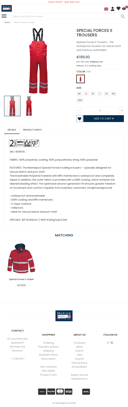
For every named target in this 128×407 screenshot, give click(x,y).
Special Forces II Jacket (21, 279)
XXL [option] (113, 93)
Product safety (32, 129)
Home (7, 22)
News (79, 346)
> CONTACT (18, 358)
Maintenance (79, 378)
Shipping (48, 350)
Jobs (79, 354)
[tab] (12, 130)
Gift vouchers (48, 366)
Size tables (48, 370)
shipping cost (96, 61)
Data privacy (79, 362)
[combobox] (65, 16)
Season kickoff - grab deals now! (64, 2)
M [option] (93, 93)
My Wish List (118, 8)
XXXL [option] (80, 100)
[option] (80, 79)
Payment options (48, 346)
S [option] (86, 93)
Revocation (48, 358)
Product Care (48, 374)
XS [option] (79, 93)
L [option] (99, 93)
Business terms (48, 354)
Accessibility (79, 366)
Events (79, 350)
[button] (29, 106)
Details (12, 129)
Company (79, 342)
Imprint (79, 358)
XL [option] (106, 93)
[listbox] (100, 79)
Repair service (79, 374)
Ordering (48, 342)
